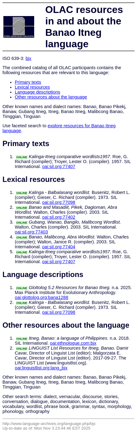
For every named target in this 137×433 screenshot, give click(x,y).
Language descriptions (37, 92)
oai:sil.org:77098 (58, 202)
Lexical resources (32, 87)
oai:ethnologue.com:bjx (73, 343)
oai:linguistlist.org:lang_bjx (41, 367)
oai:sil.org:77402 (58, 217)
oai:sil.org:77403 (31, 231)
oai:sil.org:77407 (58, 166)
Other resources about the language (51, 97)
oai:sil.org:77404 (58, 246)
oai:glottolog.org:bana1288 (41, 297)
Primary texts (28, 82)
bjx (28, 58)
